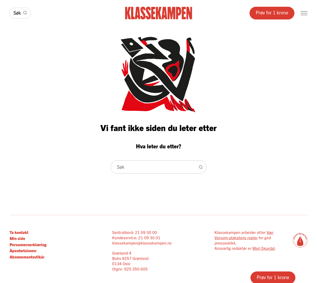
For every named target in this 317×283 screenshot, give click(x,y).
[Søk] (20, 13)
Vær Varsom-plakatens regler (244, 235)
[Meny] (304, 13)
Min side (17, 238)
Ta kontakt (19, 232)
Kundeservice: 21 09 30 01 (136, 237)
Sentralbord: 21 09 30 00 (134, 232)
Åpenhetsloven (23, 250)
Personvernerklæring (28, 244)
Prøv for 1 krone (272, 12)
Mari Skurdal (263, 248)
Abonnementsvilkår (27, 256)
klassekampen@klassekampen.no (142, 242)
